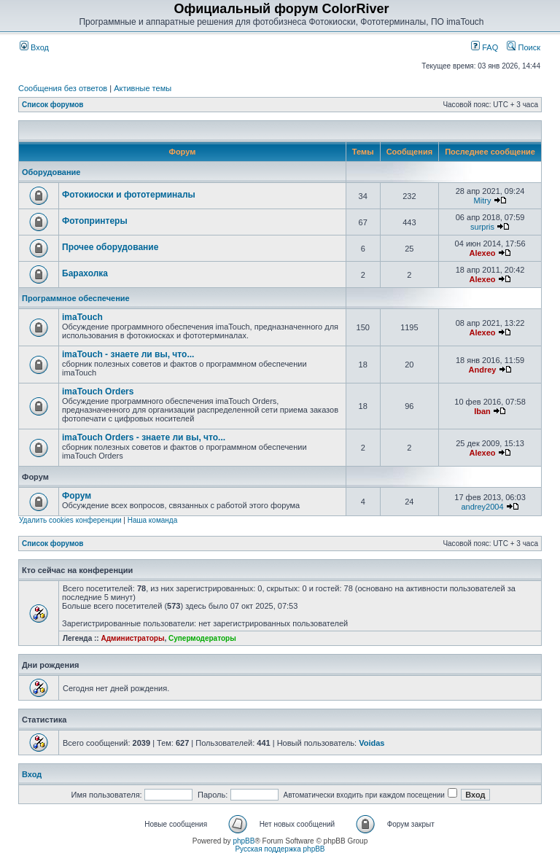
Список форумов (53, 105)
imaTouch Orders (97, 391)
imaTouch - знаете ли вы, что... (128, 354)
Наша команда (153, 520)
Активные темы (142, 88)
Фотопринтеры (95, 221)
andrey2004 (482, 506)
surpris (482, 226)
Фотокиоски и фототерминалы (128, 195)
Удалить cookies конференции (70, 520)
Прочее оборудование (110, 247)
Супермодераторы (202, 638)
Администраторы (132, 638)
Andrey (483, 369)
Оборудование (51, 172)
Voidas (371, 743)
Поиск (523, 47)
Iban (482, 411)
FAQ (484, 47)
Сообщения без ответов (62, 88)
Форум (76, 496)
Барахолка (85, 273)
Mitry (482, 200)
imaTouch (82, 317)
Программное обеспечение (76, 298)
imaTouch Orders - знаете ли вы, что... (143, 437)
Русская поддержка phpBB (279, 849)
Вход (34, 47)
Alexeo (482, 253)
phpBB (243, 841)
